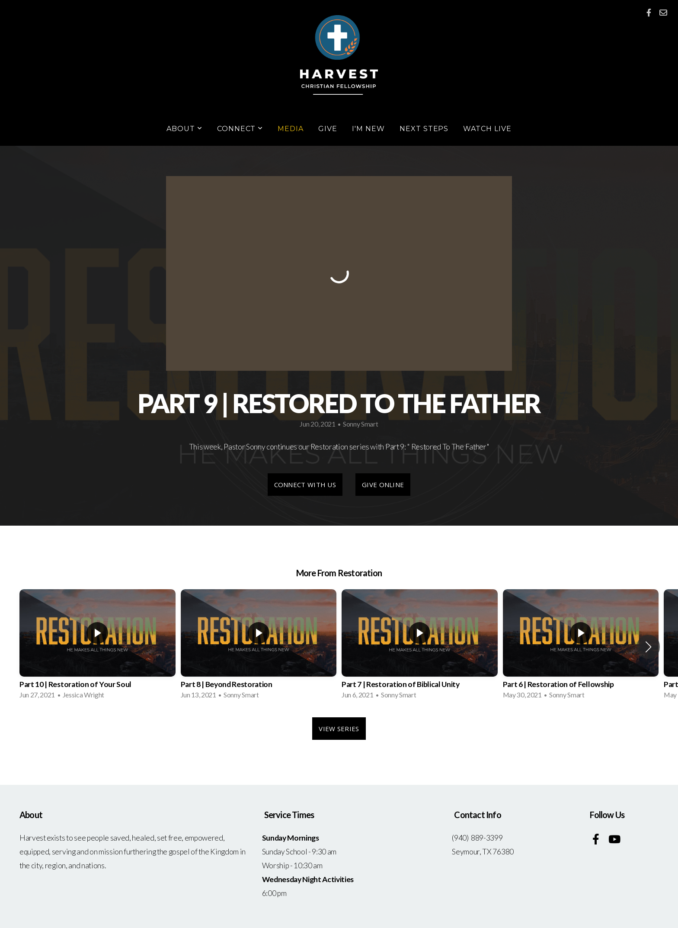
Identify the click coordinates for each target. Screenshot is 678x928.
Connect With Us (305, 484)
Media (291, 129)
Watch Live (487, 129)
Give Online (383, 484)
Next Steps (424, 129)
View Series (339, 728)
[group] (97, 646)
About (184, 129)
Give (327, 129)
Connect (240, 129)
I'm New (368, 129)
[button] (648, 646)
